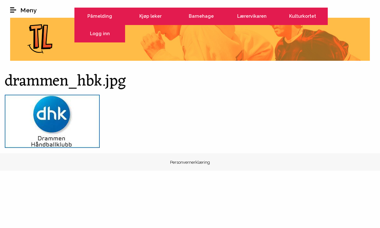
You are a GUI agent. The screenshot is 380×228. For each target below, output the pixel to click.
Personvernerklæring (190, 162)
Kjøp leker (150, 16)
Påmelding (99, 16)
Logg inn (100, 33)
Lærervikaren (252, 16)
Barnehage (201, 16)
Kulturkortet (302, 16)
